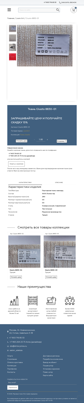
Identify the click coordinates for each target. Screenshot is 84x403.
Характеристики (25, 182)
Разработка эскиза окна (53, 359)
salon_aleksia (16, 350)
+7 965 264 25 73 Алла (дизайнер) (22, 156)
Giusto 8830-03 (51, 270)
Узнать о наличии (16, 164)
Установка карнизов (51, 369)
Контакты (11, 372)
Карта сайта (48, 375)
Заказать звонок (67, 2)
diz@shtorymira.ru (18, 346)
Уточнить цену (21, 141)
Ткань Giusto (25, 135)
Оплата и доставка (15, 362)
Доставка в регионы (51, 356)
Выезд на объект (50, 362)
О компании (12, 359)
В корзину (61, 141)
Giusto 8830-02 (16, 270)
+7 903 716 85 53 (50, 2)
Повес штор (48, 372)
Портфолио (12, 369)
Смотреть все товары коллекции (43, 227)
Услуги (10, 356)
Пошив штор (48, 366)
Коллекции (11, 366)
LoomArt (26, 131)
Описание (59, 182)
